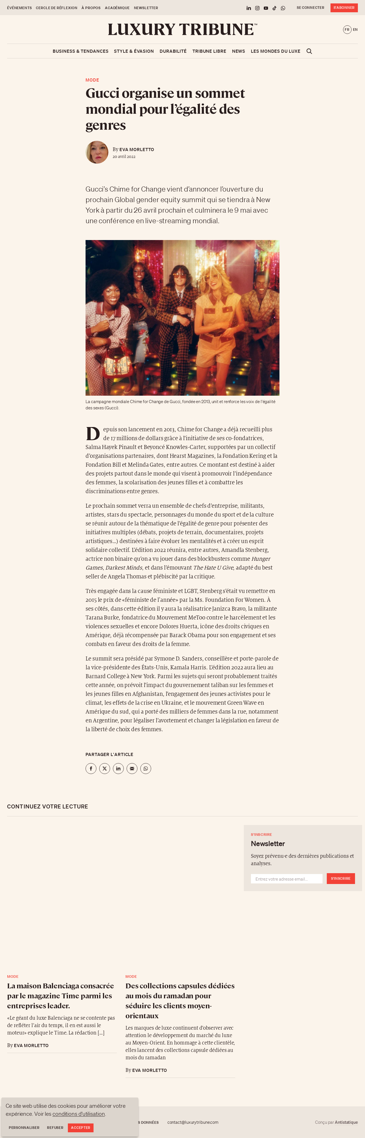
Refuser (55, 1127)
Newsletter (146, 7)
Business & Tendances (80, 51)
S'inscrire (341, 878)
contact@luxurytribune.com (193, 1122)
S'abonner (344, 7)
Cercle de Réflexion (56, 7)
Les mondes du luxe (275, 51)
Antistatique (346, 1122)
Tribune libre (209, 51)
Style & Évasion (134, 51)
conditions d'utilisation (78, 1114)
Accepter (80, 1127)
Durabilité (173, 51)
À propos (91, 7)
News (239, 51)
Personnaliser (24, 1127)
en (355, 29)
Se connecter (311, 7)
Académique (117, 7)
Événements (19, 7)
